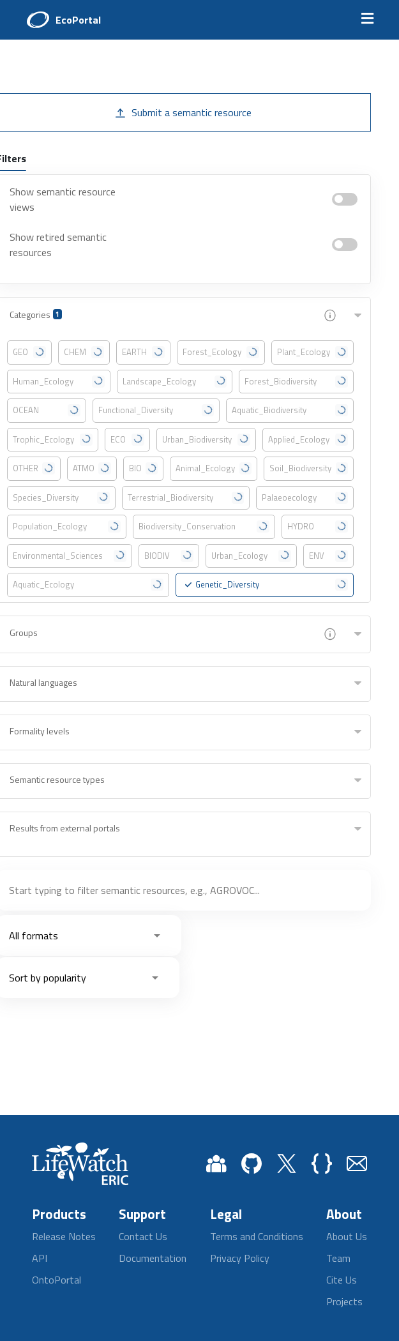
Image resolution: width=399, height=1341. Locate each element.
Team (338, 1258)
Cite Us (341, 1279)
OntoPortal (56, 1279)
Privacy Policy (239, 1258)
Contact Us (143, 1236)
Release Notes (64, 1236)
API (39, 1258)
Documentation (152, 1258)
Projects (344, 1301)
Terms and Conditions (256, 1236)
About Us (346, 1236)
